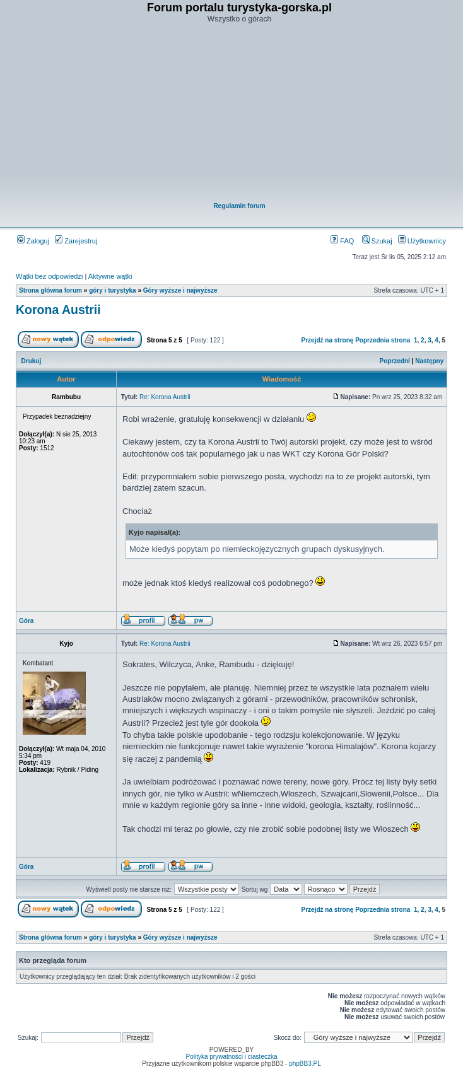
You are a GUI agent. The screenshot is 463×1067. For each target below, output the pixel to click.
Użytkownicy (422, 241)
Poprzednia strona (382, 340)
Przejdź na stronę (328, 340)
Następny (429, 361)
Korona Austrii (58, 310)
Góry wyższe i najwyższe (180, 290)
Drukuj (31, 361)
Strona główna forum (50, 290)
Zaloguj (33, 241)
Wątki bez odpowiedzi (49, 276)
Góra (26, 620)
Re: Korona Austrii (164, 397)
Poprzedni (395, 361)
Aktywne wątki (110, 276)
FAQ (342, 241)
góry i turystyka (112, 290)
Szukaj (377, 241)
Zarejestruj (76, 241)
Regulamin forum (239, 205)
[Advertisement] (239, 114)
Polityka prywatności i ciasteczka (231, 1056)
